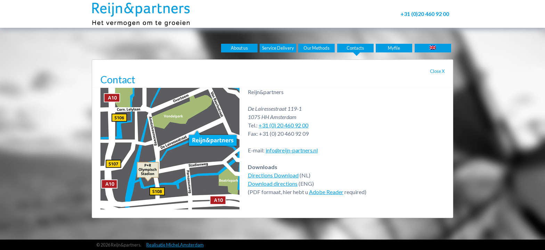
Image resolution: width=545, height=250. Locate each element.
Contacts (355, 48)
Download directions (273, 183)
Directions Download (273, 175)
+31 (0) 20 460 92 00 (283, 125)
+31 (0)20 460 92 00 (424, 13)
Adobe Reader (326, 192)
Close (437, 71)
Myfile (394, 48)
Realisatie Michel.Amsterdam (175, 245)
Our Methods (316, 48)
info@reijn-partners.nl (292, 150)
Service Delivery (278, 48)
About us (239, 48)
